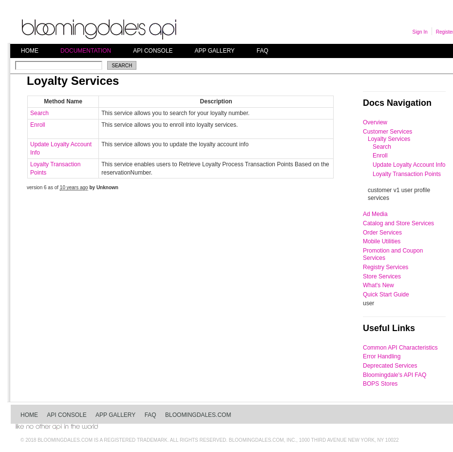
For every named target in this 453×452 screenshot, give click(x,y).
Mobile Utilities (381, 241)
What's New (378, 285)
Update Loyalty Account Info (409, 164)
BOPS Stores (380, 383)
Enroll (37, 124)
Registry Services (385, 267)
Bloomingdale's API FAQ (394, 375)
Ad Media (375, 214)
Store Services (382, 276)
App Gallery (215, 50)
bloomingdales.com (198, 415)
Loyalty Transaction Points (407, 174)
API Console (152, 50)
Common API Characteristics (400, 347)
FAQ (262, 50)
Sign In (420, 32)
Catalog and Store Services (398, 223)
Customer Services (387, 131)
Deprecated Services (390, 365)
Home (29, 50)
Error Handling (381, 356)
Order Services (382, 232)
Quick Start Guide (386, 294)
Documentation (85, 50)
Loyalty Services (389, 139)
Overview (375, 122)
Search (39, 113)
